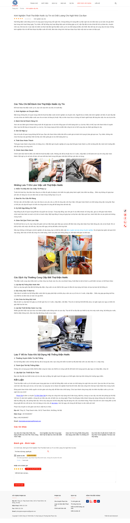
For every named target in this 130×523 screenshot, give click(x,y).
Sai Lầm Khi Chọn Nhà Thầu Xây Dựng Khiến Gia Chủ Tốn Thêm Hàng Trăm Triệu (26, 434)
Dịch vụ (54, 3)
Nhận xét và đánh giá (21, 465)
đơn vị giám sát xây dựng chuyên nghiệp (80, 230)
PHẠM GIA (57, 495)
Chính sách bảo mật (60, 508)
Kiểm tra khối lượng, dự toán (77, 507)
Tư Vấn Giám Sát (40, 395)
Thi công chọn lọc (76, 504)
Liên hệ (97, 3)
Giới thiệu (44, 3)
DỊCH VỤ (73, 495)
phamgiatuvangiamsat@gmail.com (30, 421)
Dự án (72, 3)
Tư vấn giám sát (75, 501)
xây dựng (55, 403)
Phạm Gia (19, 395)
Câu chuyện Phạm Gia (60, 501)
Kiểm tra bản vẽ (75, 511)
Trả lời (18, 460)
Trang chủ (34, 3)
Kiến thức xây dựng (84, 3)
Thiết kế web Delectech (111, 516)
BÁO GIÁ (63, 3)
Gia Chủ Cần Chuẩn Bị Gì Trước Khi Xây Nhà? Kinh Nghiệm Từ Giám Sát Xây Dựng (103, 434)
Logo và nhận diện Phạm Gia (61, 504)
